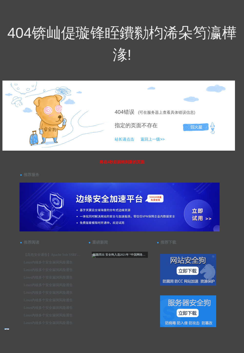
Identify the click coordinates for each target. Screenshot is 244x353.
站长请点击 (124, 139)
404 (119, 112)
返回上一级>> (153, 139)
